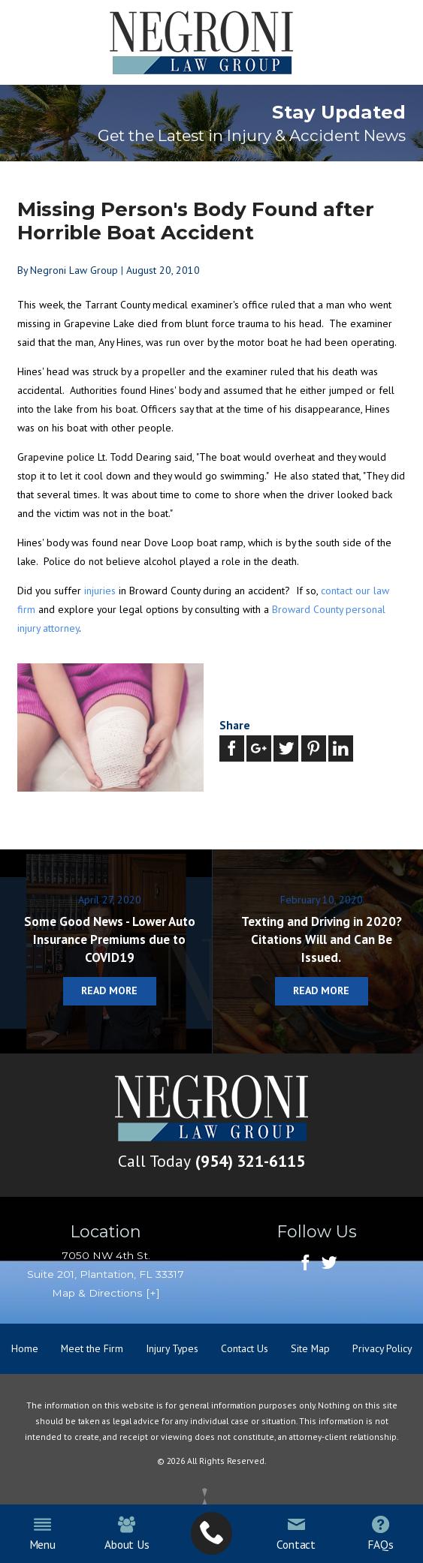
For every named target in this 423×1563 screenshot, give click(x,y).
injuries (100, 590)
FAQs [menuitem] (380, 1534)
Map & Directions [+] (106, 1293)
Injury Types (172, 1348)
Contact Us (244, 1348)
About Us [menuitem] (127, 1534)
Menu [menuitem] (42, 1534)
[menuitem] (211, 1533)
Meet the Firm (92, 1348)
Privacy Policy (382, 1348)
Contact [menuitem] (296, 1534)
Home (24, 1348)
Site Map (310, 1348)
